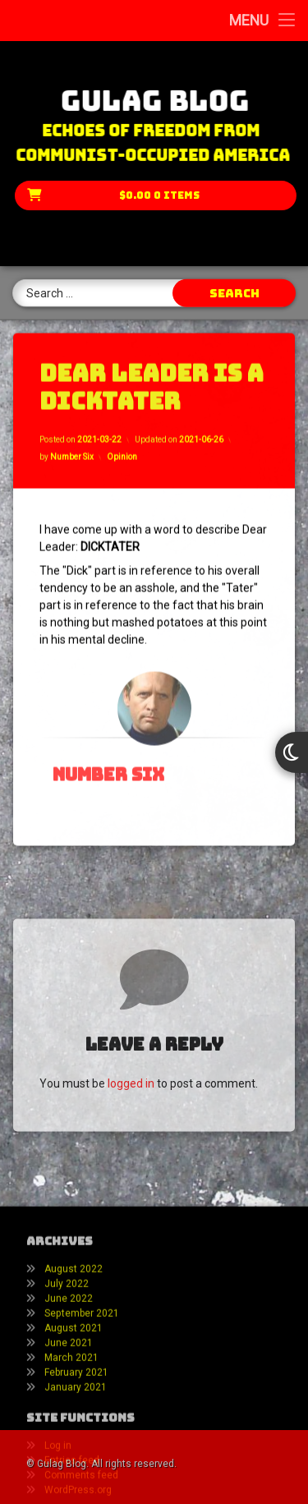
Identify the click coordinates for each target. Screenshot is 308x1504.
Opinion (122, 443)
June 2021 (68, 1404)
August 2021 (73, 1389)
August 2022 (73, 1330)
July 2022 (66, 1344)
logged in (131, 1128)
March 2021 (71, 1418)
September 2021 (81, 1374)
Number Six (72, 443)
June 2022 (68, 1359)
